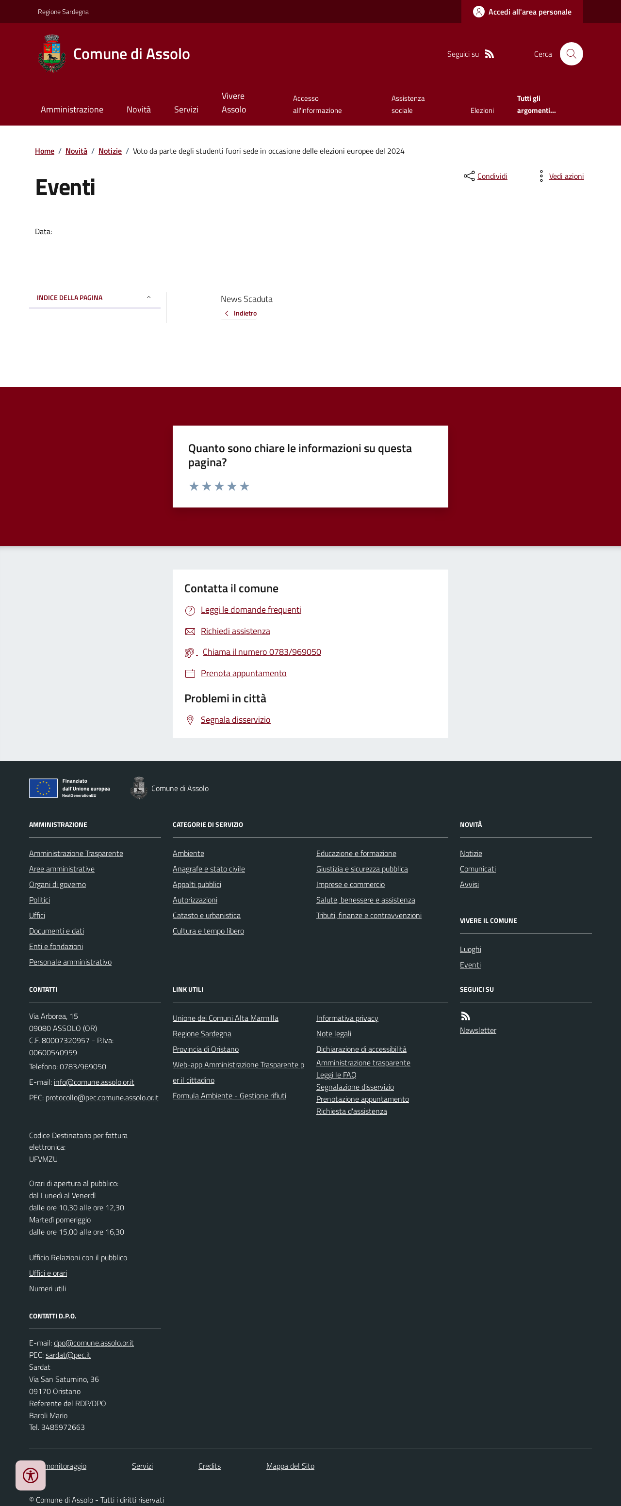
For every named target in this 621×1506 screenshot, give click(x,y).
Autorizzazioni (195, 899)
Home (44, 151)
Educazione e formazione (356, 853)
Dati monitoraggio (57, 1466)
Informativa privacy (347, 1018)
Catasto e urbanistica (207, 915)
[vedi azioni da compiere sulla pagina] (559, 176)
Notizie (110, 151)
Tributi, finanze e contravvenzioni (369, 915)
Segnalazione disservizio (355, 1087)
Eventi (470, 964)
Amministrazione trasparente (363, 1062)
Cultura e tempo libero (208, 930)
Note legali (333, 1033)
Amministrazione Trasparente (76, 853)
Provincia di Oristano (206, 1049)
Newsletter (478, 1030)
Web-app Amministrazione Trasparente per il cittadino (238, 1072)
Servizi (186, 109)
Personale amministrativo (70, 961)
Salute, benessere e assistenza (365, 899)
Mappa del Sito (290, 1466)
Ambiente (188, 853)
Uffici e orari (48, 1273)
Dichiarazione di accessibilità (361, 1049)
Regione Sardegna (63, 11)
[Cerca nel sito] (567, 53)
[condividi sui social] (484, 176)
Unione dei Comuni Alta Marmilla (225, 1018)
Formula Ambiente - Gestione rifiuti (229, 1095)
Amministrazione (72, 109)
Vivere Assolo (234, 102)
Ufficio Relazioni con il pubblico (78, 1257)
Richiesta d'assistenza (351, 1111)
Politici (39, 899)
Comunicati (478, 868)
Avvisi (469, 884)
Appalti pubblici (197, 884)
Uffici (37, 915)
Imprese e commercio (350, 884)
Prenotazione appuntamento (362, 1099)
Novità (139, 109)
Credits (209, 1466)
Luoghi (470, 949)
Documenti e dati (56, 930)
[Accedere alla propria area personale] (522, 11)
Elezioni (482, 110)
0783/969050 (83, 1066)
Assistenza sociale (408, 104)
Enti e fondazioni (56, 946)
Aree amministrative (62, 868)
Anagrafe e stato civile (209, 868)
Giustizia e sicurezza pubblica (362, 868)
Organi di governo (57, 884)
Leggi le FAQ (336, 1074)
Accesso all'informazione (317, 104)
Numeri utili (47, 1288)
